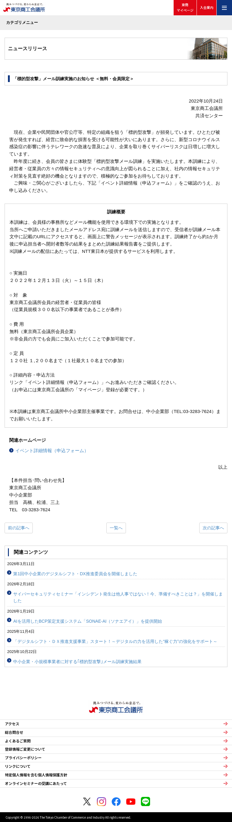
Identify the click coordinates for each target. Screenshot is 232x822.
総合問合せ (14, 732)
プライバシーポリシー (23, 757)
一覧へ (116, 527)
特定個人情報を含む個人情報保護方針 (36, 774)
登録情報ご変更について (25, 749)
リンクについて (18, 766)
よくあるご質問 (18, 740)
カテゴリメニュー (22, 22)
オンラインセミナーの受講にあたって (36, 783)
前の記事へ (18, 527)
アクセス (12, 723)
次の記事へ (213, 527)
